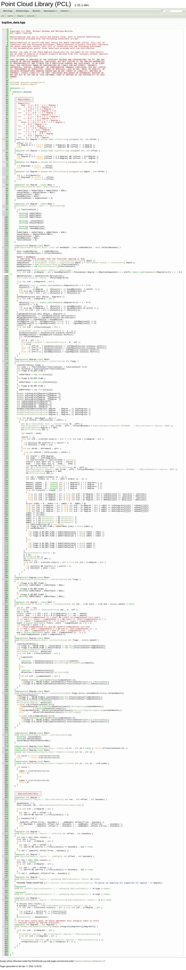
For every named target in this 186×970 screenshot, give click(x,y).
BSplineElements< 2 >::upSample (51, 894)
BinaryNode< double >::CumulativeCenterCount (59, 260)
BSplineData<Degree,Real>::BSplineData (35, 186)
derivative (60, 663)
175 (5, 361)
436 (5, 856)
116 (5, 247)
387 (5, 763)
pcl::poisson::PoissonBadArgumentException (68, 883)
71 (5, 162)
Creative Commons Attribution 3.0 (89, 961)
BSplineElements (29, 427)
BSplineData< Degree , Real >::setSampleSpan (44, 604)
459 (5, 900)
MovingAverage (61, 661)
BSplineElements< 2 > (81, 894)
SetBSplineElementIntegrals (31, 410)
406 (5, 799)
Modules (36, 11)
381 (5, 752)
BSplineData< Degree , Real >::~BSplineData (38, 205)
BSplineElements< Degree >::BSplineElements (38, 799)
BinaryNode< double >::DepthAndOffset (41, 342)
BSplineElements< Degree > (35, 425)
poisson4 (30, 16)
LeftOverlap (60, 139)
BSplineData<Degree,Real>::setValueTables (43, 640)
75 (5, 169)
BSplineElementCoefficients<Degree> (59, 805)
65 (5, 150)
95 (5, 207)
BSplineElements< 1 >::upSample (51, 888)
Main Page (8, 11)
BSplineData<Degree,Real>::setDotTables (41, 361)
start (33, 285)
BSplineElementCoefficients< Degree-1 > (63, 905)
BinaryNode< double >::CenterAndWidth (39, 331)
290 (5, 579)
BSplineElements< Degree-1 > (83, 900)
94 (5, 205)
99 (5, 215)
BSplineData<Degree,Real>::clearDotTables (43, 579)
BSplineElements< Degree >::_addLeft (40, 833)
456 (5, 894)
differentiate (32, 429)
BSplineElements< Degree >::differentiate (43, 900)
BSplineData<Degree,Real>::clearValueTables (44, 735)
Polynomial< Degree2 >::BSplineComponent (74, 939)
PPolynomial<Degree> (50, 264)
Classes (65, 11)
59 (5, 139)
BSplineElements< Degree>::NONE (152, 425)
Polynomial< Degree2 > (33, 939)
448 (5, 879)
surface (10, 16)
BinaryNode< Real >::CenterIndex (49, 424)
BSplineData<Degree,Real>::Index (44, 748)
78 (5, 175)
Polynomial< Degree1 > (31, 934)
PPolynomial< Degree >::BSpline (51, 270)
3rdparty (20, 16)
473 (5, 926)
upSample (30, 556)
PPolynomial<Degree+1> (29, 649)
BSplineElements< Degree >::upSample (40, 879)
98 (5, 213)
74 (5, 167)
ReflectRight (60, 171)
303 (5, 604)
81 (5, 181)
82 (5, 183)
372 (5, 735)
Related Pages (22, 11)
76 (5, 171)
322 (5, 640)
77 (5, 173)
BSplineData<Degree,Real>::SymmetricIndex (50, 752)
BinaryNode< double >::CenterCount (54, 262)
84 (5, 186)
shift (59, 321)
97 (5, 211)
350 (5, 693)
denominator (48, 516)
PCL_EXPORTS (26, 888)
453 (5, 888)
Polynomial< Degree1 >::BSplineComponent (72, 934)
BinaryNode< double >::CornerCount (105, 262)
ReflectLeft (59, 162)
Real (40, 374)
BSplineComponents (48, 266)
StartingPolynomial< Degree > (33, 277)
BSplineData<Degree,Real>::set (36, 247)
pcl (3, 16)
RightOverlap (61, 150)
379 (5, 748)
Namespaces (50, 11)
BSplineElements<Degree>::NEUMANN (111, 425)
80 (5, 179)
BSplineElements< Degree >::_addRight (40, 856)
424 (5, 833)
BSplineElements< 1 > (81, 888)
